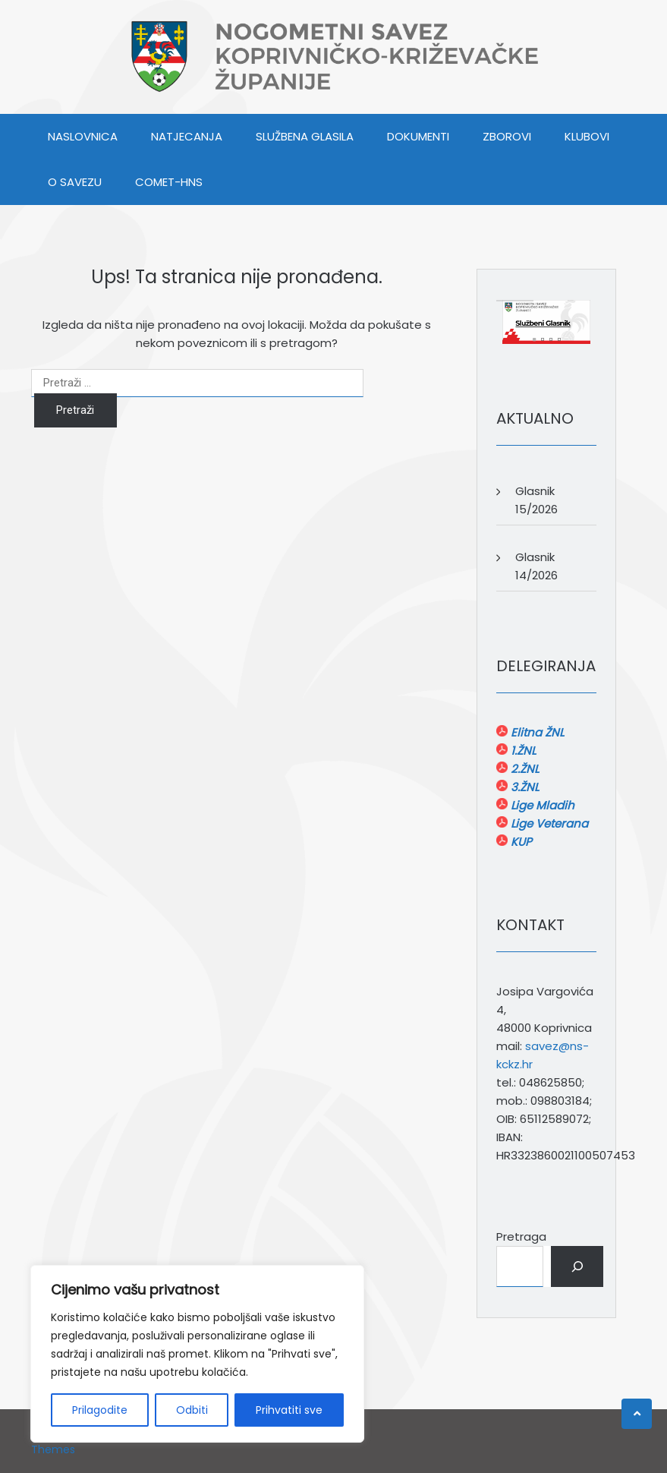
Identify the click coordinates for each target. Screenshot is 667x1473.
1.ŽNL (522, 751)
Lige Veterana (548, 823)
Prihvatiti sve (289, 1410)
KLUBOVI (587, 136)
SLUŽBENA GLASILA (305, 136)
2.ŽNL (523, 769)
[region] (197, 1354)
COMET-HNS (169, 182)
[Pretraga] (577, 1266)
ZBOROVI (507, 136)
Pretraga (521, 1236)
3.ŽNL (523, 787)
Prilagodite (99, 1410)
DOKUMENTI (418, 136)
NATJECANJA (186, 136)
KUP (520, 842)
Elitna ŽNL (536, 732)
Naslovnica (83, 136)
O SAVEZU (75, 182)
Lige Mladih (541, 805)
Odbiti (192, 1410)
